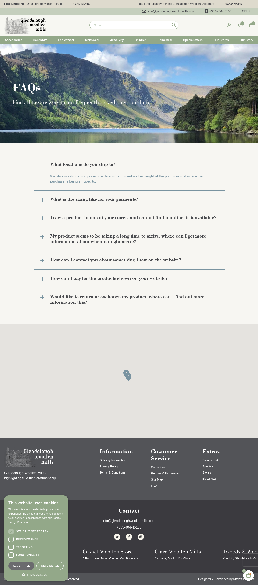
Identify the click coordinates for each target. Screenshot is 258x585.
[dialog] (36, 538)
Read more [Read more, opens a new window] (23, 522)
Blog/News (209, 478)
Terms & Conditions (112, 472)
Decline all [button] (50, 565)
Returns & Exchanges (165, 473)
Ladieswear (66, 40)
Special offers (193, 40)
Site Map (157, 479)
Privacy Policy (109, 466)
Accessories (13, 40)
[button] (248, 11)
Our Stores (221, 40)
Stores (206, 472)
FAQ (154, 485)
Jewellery (117, 40)
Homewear (164, 40)
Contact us (158, 467)
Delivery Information (113, 460)
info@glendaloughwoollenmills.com (168, 11)
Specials (208, 466)
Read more (81, 3)
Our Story (246, 40)
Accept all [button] (21, 565)
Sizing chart (210, 460)
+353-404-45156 (218, 11)
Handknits (40, 40)
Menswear (92, 40)
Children (140, 40)
